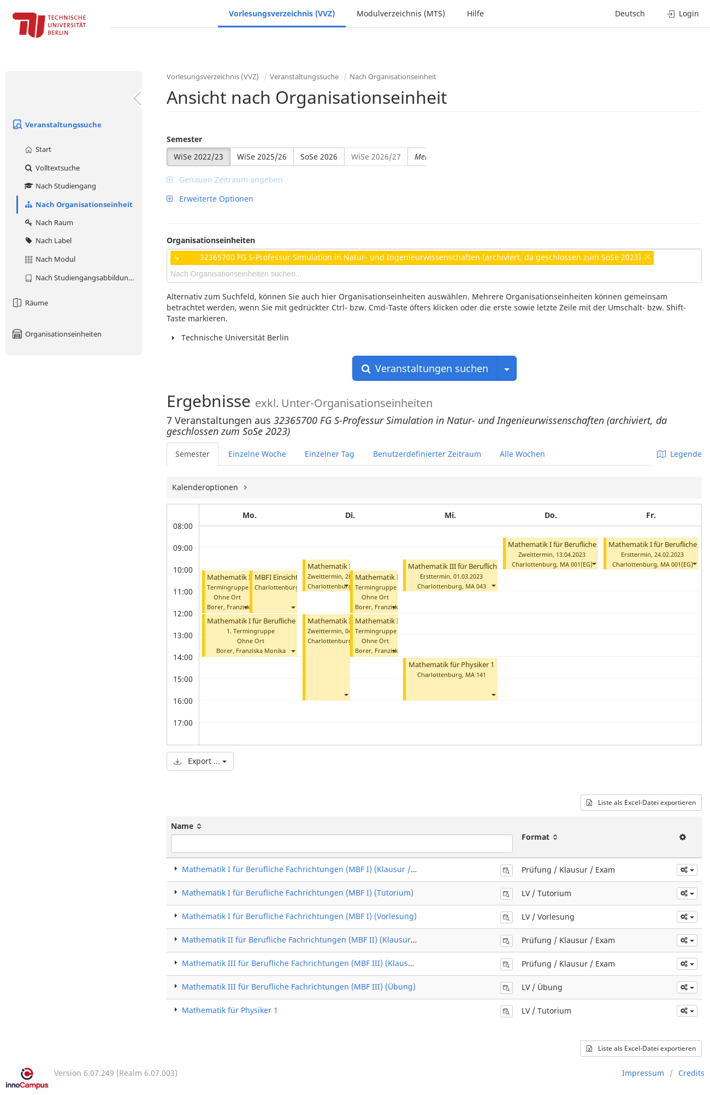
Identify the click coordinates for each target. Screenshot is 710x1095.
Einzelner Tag (329, 454)
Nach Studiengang (59, 186)
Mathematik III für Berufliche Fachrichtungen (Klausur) (496, 566)
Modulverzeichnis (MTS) (401, 13)
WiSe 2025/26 (262, 156)
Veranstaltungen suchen (425, 368)
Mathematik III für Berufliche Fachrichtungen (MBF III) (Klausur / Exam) (314, 963)
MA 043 (475, 586)
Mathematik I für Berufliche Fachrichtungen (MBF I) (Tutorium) (297, 892)
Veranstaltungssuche (56, 124)
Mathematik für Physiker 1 (451, 664)
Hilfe (475, 13)
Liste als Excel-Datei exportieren (641, 802)
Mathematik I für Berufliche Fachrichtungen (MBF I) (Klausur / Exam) (308, 869)
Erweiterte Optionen (210, 198)
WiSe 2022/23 (198, 156)
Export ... (200, 761)
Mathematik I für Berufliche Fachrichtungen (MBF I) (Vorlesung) (299, 916)
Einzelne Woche (257, 454)
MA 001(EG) (576, 564)
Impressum (643, 1073)
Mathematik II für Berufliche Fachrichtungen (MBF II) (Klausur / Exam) (311, 939)
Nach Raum (48, 222)
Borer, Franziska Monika (241, 607)
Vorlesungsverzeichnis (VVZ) (282, 13)
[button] (245, 606)
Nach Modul (49, 259)
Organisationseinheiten (56, 334)
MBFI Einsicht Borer (286, 577)
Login (683, 13)
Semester (184, 139)
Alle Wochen (522, 454)
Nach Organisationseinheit (78, 204)
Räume (29, 303)
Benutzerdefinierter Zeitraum (427, 454)
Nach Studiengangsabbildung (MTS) (82, 277)
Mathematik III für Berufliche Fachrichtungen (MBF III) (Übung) (299, 986)
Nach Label (47, 240)
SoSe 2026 (319, 156)
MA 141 (475, 674)
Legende (679, 454)
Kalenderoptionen (206, 487)
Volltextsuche (51, 168)
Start (37, 149)
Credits (691, 1073)
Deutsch (630, 13)
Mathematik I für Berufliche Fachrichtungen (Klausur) (594, 544)
